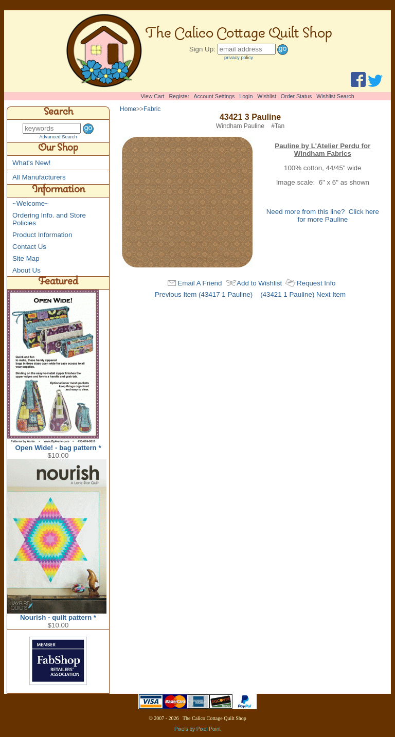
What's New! (31, 163)
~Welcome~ (30, 203)
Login (246, 96)
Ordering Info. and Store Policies (49, 219)
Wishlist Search (335, 96)
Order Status (296, 96)
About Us (26, 270)
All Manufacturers (39, 177)
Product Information (42, 235)
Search (58, 113)
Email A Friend (199, 283)
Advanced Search (58, 136)
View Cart (153, 96)
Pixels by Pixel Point (197, 729)
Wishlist (266, 96)
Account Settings (214, 96)
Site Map (26, 258)
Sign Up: (202, 49)
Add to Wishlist (259, 283)
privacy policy (238, 57)
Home (128, 109)
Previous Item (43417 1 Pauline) (204, 294)
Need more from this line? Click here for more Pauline (322, 215)
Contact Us (29, 246)
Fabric (151, 109)
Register (179, 96)
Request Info (316, 283)
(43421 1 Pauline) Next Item (303, 294)
